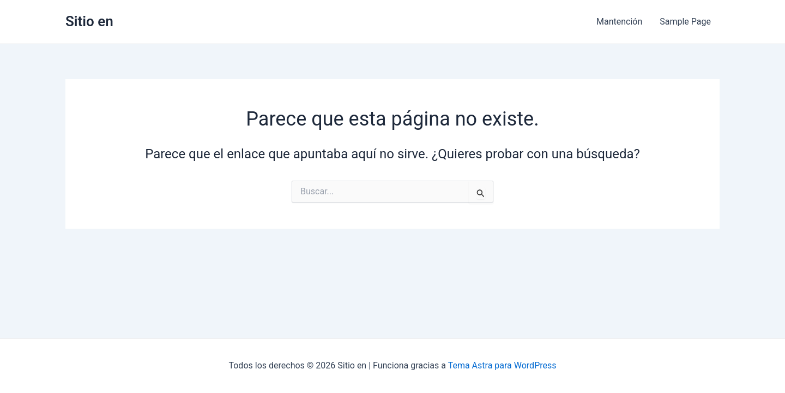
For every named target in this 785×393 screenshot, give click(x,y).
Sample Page (685, 21)
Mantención (619, 21)
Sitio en (89, 21)
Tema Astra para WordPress (502, 365)
